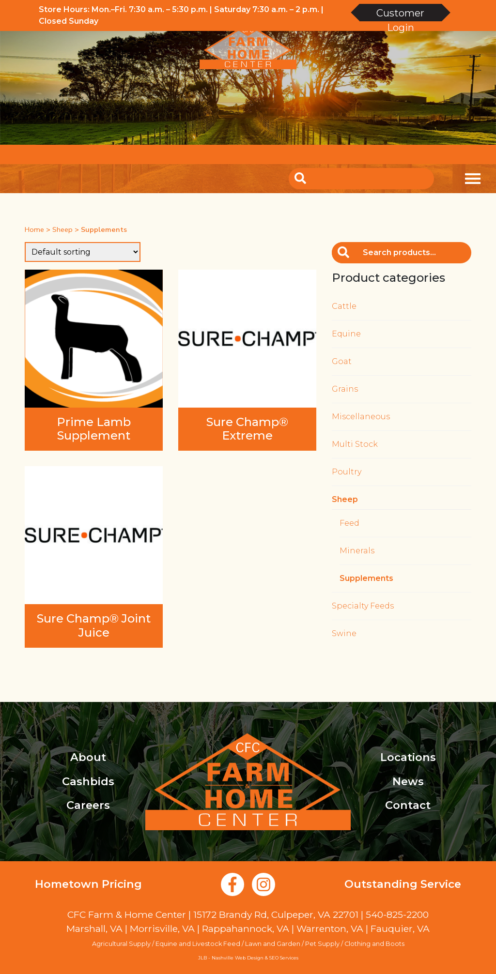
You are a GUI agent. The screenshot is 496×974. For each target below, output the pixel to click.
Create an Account (433, 154)
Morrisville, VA (162, 928)
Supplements (366, 578)
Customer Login (400, 14)
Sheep (62, 229)
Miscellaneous (361, 416)
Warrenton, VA (329, 928)
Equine (346, 333)
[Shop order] (82, 252)
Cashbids (88, 781)
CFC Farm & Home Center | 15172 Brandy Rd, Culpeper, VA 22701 (212, 914)
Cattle (344, 306)
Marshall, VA (94, 928)
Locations (408, 757)
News (408, 781)
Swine (344, 633)
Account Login (357, 154)
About (88, 757)
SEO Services (283, 957)
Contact (408, 805)
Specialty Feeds (363, 605)
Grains (345, 389)
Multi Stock (355, 444)
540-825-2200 (397, 914)
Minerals (357, 550)
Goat (342, 361)
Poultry (346, 471)
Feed (349, 523)
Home (34, 229)
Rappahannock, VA (245, 928)
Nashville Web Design (238, 957)
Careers (88, 805)
